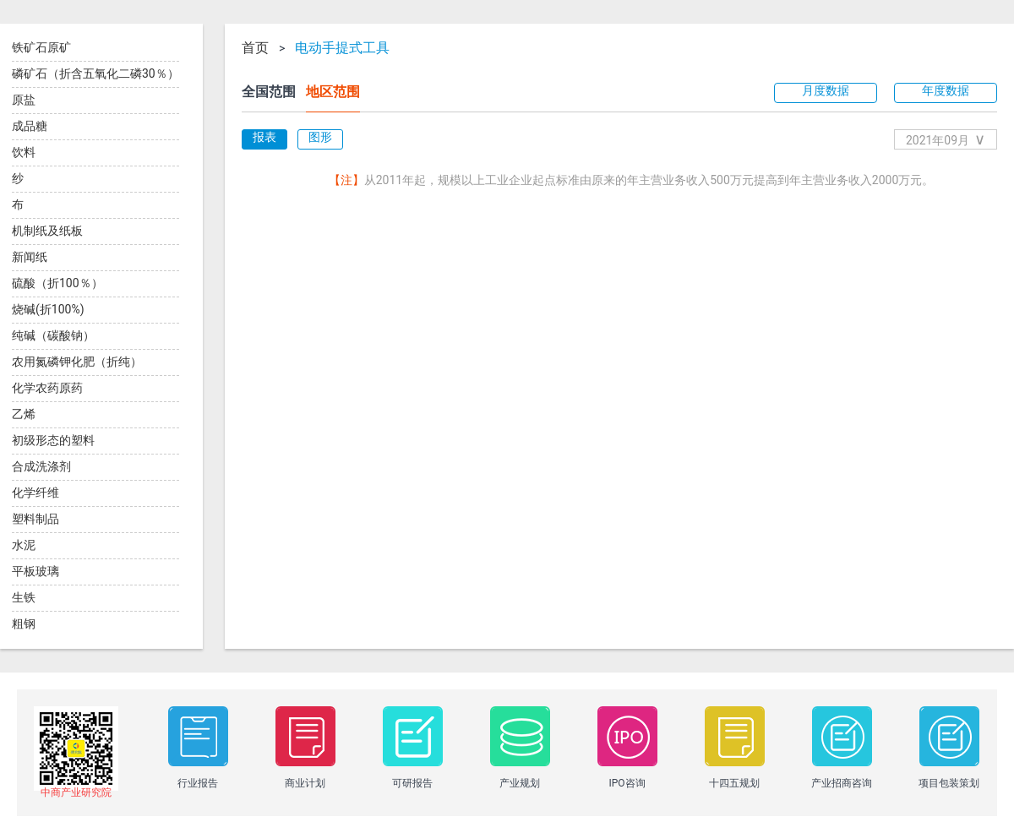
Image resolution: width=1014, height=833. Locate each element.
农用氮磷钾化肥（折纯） (77, 361)
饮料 (23, 152)
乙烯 (23, 414)
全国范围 (269, 91)
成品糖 (29, 126)
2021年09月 (945, 139)
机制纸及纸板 (47, 230)
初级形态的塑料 (53, 440)
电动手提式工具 (342, 48)
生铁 (23, 597)
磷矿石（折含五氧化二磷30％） (95, 73)
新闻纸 (29, 257)
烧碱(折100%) (48, 309)
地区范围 (333, 91)
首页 (255, 48)
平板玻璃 (35, 571)
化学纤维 (35, 492)
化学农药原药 (47, 388)
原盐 (23, 99)
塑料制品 (35, 518)
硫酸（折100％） (57, 283)
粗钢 (23, 623)
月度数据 (825, 90)
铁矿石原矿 (41, 47)
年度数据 (945, 90)
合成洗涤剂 (41, 466)
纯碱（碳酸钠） (53, 335)
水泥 (23, 545)
